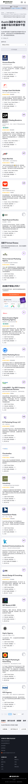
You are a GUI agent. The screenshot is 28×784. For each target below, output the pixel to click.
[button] (14, 44)
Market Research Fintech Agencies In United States (13, 14)
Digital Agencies (10, 12)
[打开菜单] (25, 2)
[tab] (3, 720)
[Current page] (18, 714)
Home (2, 12)
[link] (22, 2)
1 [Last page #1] (23, 714)
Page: (14, 714)
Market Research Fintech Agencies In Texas (14, 15)
